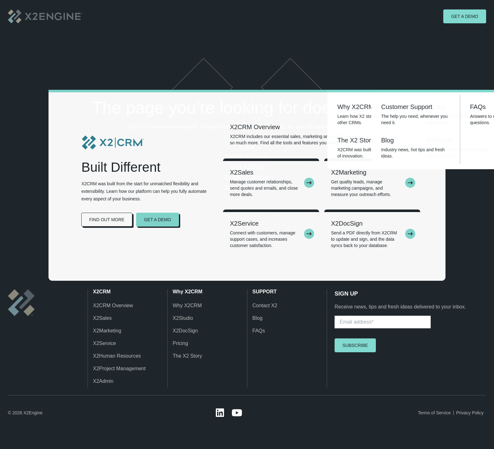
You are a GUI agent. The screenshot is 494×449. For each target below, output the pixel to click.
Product (290, 16)
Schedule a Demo (246, 187)
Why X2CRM (330, 16)
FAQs (258, 330)
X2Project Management (119, 368)
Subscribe (355, 345)
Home (247, 147)
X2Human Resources (117, 356)
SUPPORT (264, 291)
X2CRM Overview (246, 157)
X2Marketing (107, 330)
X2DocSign (185, 330)
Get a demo (464, 16)
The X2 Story (187, 356)
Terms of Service (434, 412)
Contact (415, 16)
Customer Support (247, 177)
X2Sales (102, 318)
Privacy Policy (470, 412)
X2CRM (102, 291)
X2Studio (183, 318)
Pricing (180, 343)
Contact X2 (264, 305)
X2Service (104, 343)
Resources (374, 16)
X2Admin (103, 381)
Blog (257, 318)
